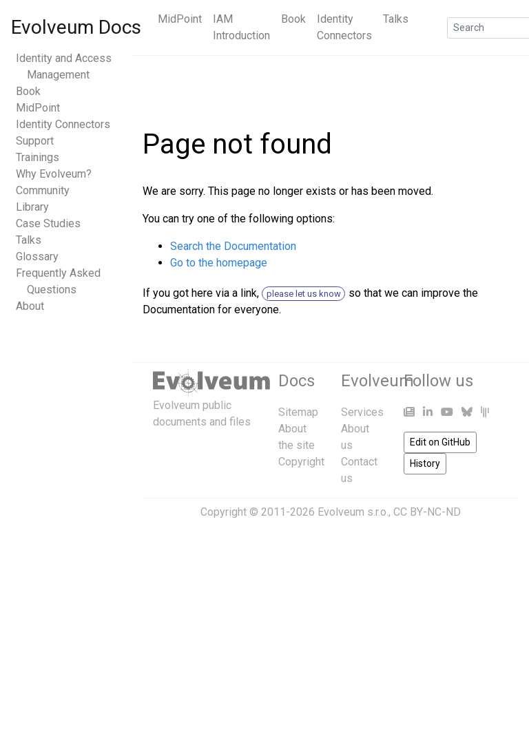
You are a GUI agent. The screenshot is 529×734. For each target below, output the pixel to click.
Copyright (301, 461)
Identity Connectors (344, 27)
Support (35, 140)
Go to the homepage (218, 262)
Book (293, 18)
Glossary (37, 256)
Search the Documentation (233, 246)
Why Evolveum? (54, 173)
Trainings (37, 157)
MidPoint (180, 18)
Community (43, 190)
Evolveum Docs (76, 27)
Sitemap (298, 412)
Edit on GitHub (440, 442)
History (425, 463)
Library (32, 206)
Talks (395, 18)
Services (362, 412)
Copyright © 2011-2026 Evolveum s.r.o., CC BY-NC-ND (330, 511)
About (30, 306)
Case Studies (48, 223)
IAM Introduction (241, 27)
